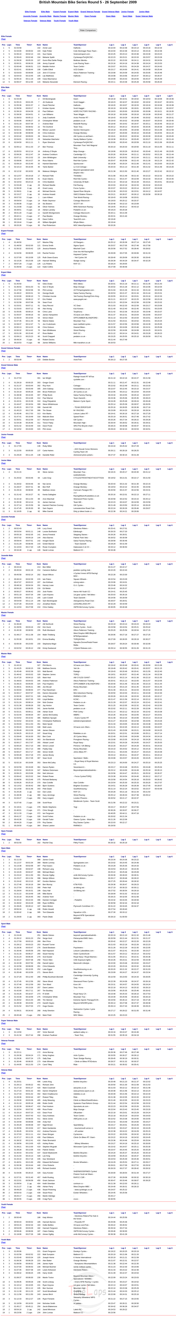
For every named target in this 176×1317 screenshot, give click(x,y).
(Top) (3, 39)
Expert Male (73, 12)
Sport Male (127, 16)
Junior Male (144, 12)
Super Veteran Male (144, 16)
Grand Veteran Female (90, 12)
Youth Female (60, 21)
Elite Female (30, 12)
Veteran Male (45, 21)
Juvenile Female (30, 16)
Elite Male (45, 12)
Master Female (59, 16)
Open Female (90, 16)
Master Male (73, 16)
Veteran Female (30, 21)
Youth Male (73, 21)
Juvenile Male (45, 16)
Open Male (110, 16)
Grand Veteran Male (110, 12)
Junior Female (127, 12)
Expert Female (59, 12)
